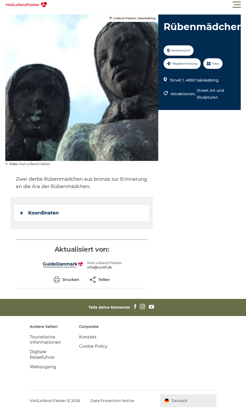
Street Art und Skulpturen (210, 94)
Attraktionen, (183, 94)
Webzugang (43, 366)
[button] (147, 5)
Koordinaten (39, 213)
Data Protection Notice (112, 400)
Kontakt (88, 337)
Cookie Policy (93, 346)
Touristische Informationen (45, 339)
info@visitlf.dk (99, 267)
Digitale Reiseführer (42, 354)
